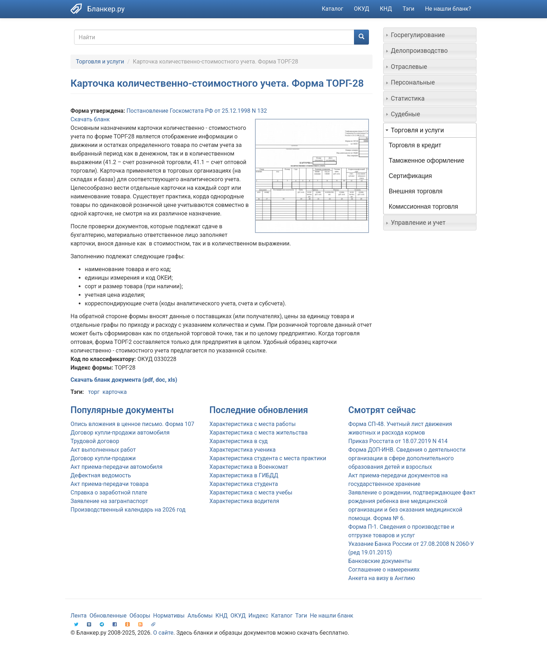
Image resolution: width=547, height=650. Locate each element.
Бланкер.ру (106, 9)
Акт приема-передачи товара (110, 484)
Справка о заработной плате (109, 492)
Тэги (408, 8)
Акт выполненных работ (103, 449)
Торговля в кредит (415, 145)
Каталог (332, 8)
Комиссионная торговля (423, 206)
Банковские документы (380, 561)
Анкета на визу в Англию (381, 578)
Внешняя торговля (416, 191)
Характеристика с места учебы (250, 492)
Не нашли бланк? (448, 8)
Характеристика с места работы (252, 424)
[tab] (430, 34)
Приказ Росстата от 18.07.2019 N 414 (398, 441)
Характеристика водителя (244, 501)
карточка (115, 392)
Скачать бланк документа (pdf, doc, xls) (124, 379)
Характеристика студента (243, 484)
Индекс (259, 615)
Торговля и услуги (100, 61)
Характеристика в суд (238, 441)
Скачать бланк (90, 119)
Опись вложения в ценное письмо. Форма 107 (132, 424)
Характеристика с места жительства (258, 432)
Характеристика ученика (242, 449)
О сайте (163, 632)
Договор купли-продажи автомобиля (120, 432)
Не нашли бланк (331, 615)
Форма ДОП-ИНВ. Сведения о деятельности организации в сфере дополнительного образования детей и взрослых (406, 458)
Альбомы (200, 615)
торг (93, 392)
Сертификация (410, 175)
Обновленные (107, 615)
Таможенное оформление (426, 160)
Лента (79, 615)
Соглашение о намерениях (384, 569)
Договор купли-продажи (103, 458)
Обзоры (140, 615)
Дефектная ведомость (101, 475)
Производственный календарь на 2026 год (128, 509)
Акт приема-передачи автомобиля (116, 466)
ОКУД (361, 8)
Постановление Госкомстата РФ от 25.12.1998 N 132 (196, 110)
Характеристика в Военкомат (248, 466)
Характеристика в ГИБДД (243, 475)
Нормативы (168, 615)
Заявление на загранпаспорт (109, 501)
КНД (386, 8)
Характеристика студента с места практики (267, 458)
